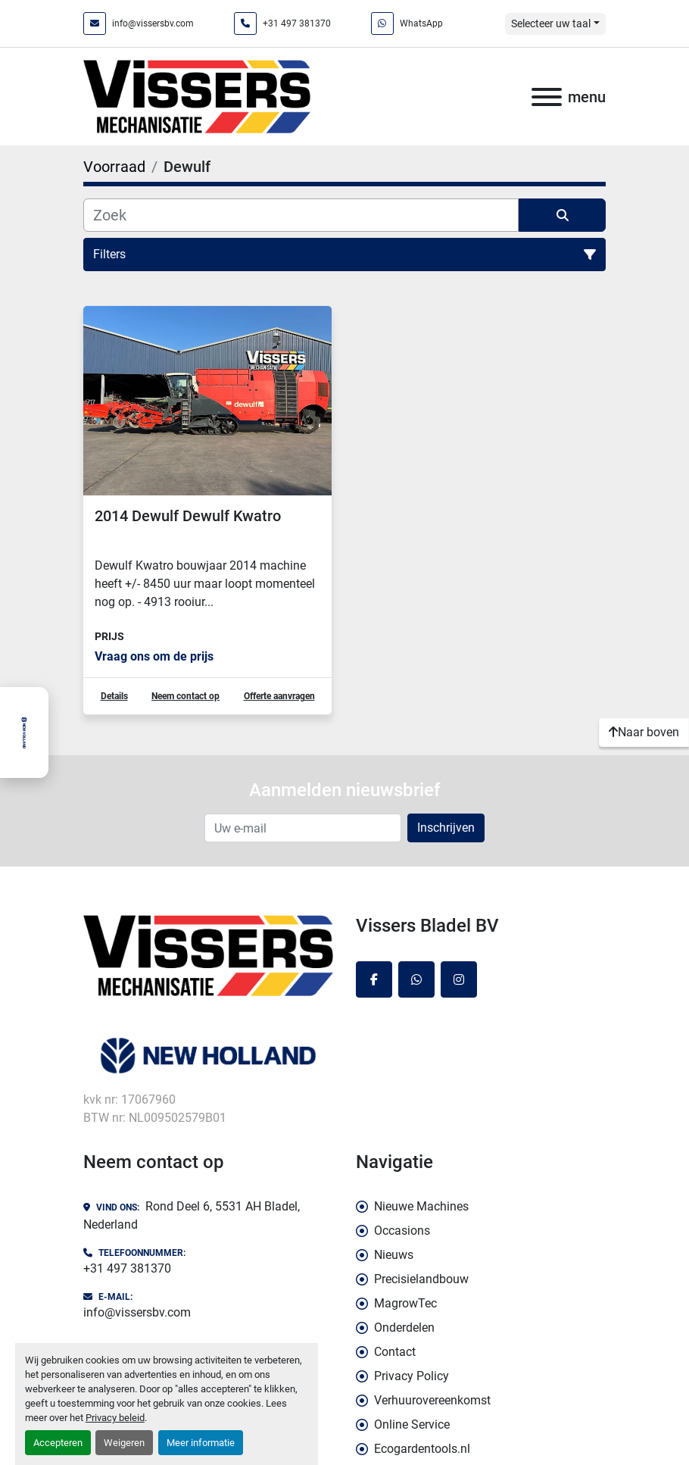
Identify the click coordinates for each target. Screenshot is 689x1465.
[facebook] (374, 979)
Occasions (402, 1230)
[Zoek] (301, 215)
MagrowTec (405, 1303)
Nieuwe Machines (421, 1206)
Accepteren (58, 1442)
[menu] (547, 97)
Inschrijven (446, 827)
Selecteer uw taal (551, 23)
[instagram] (459, 979)
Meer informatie (201, 1442)
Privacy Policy (411, 1376)
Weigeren (124, 1442)
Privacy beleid (115, 1417)
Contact (395, 1352)
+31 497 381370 (297, 23)
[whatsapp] (416, 979)
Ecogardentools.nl (422, 1449)
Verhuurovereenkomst (432, 1400)
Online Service (412, 1424)
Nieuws (393, 1255)
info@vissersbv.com (153, 23)
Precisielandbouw (421, 1279)
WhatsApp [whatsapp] (421, 23)
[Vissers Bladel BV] (208, 955)
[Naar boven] (644, 732)
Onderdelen (404, 1327)
